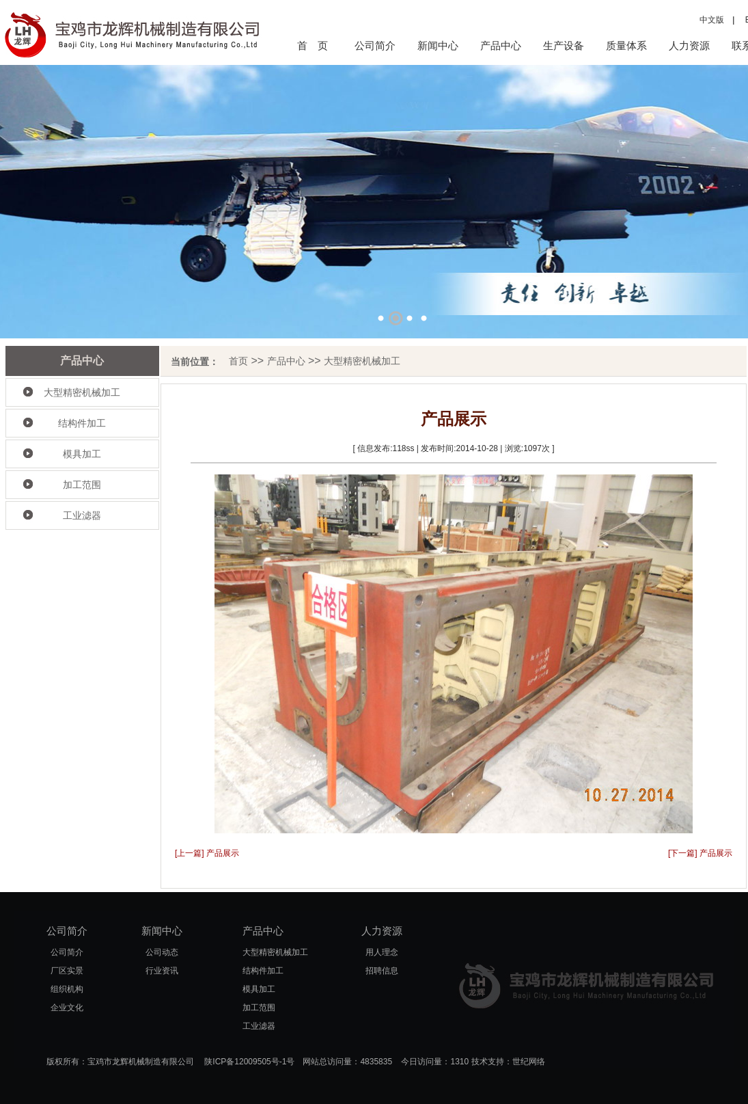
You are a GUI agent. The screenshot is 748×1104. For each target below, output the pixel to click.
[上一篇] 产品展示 (207, 853)
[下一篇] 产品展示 (700, 853)
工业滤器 (82, 515)
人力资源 (689, 45)
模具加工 (82, 453)
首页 (238, 360)
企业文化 (67, 1007)
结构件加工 (82, 423)
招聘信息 (381, 970)
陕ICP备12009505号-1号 (249, 1061)
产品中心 (500, 45)
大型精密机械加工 (82, 392)
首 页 (312, 45)
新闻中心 (437, 45)
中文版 (711, 20)
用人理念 (381, 952)
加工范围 (82, 484)
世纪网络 (528, 1061)
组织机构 (67, 989)
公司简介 (375, 45)
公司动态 (162, 952)
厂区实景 (67, 970)
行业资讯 (162, 970)
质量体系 (626, 45)
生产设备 (563, 45)
